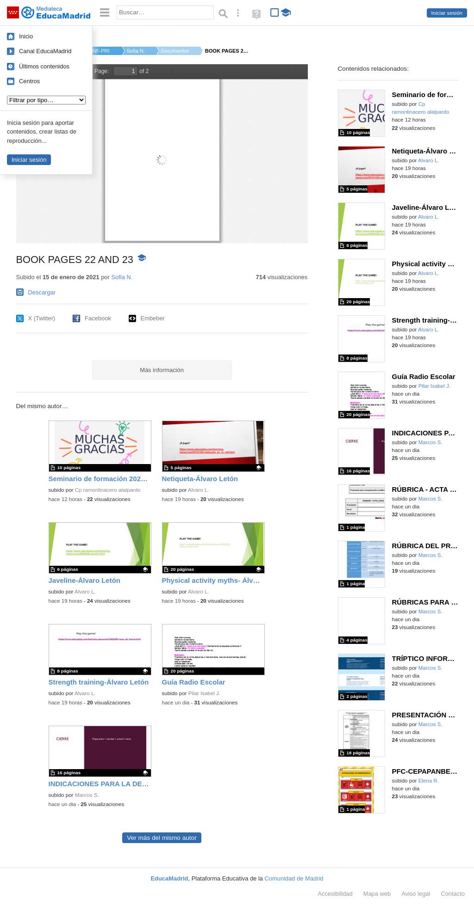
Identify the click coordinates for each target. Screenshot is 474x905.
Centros (29, 81)
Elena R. (428, 780)
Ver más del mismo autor (161, 837)
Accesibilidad (335, 893)
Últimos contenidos (44, 66)
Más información (162, 370)
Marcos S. (87, 795)
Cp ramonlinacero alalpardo (108, 490)
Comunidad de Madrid (294, 878)
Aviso (415, 893)
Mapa (377, 893)
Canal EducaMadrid (45, 51)
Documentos (175, 51)
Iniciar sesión (446, 13)
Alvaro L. (198, 490)
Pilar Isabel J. (204, 693)
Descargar (42, 292)
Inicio (26, 36)
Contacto (453, 893)
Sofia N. (136, 51)
